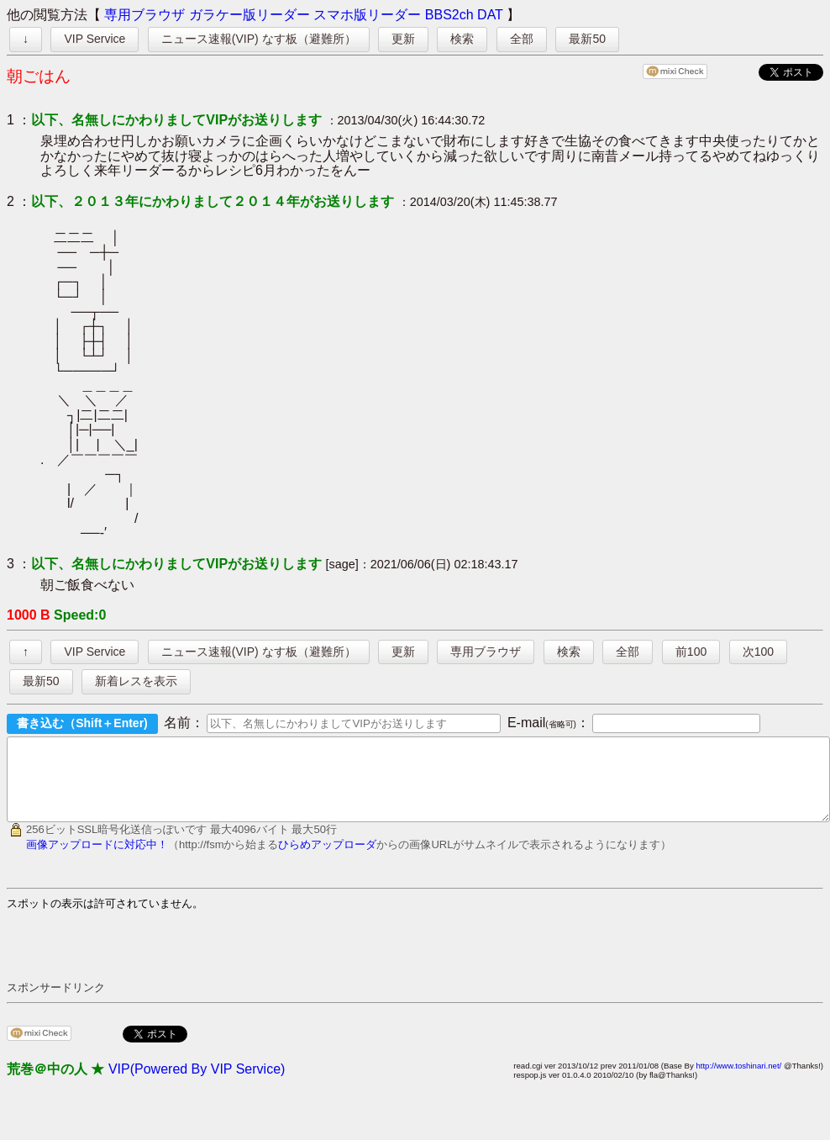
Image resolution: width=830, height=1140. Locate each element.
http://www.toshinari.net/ (738, 1080)
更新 (403, 38)
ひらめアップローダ (327, 859)
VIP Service (94, 38)
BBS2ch (449, 15)
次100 (758, 651)
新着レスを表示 (136, 681)
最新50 (587, 38)
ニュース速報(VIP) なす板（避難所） (258, 38)
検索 (462, 38)
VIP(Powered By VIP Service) (196, 1084)
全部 (521, 38)
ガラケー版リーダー (249, 15)
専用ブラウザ (144, 15)
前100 (691, 651)
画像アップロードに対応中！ (97, 859)
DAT (490, 15)
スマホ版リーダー (367, 15)
